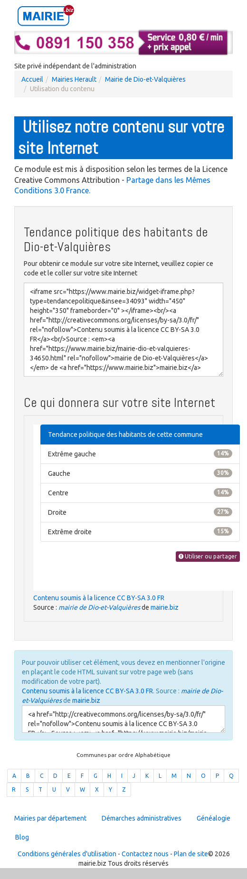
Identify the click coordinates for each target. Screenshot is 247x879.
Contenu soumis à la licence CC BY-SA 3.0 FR (98, 598)
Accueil (32, 79)
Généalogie (213, 818)
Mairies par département (50, 818)
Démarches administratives (141, 818)
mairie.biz (165, 607)
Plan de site (191, 854)
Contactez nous (145, 854)
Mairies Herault (74, 79)
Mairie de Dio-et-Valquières (145, 79)
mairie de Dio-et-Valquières (99, 607)
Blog (22, 837)
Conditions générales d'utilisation (67, 854)
